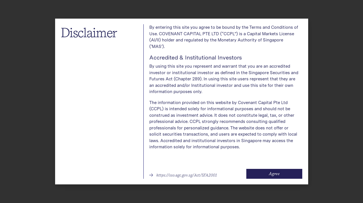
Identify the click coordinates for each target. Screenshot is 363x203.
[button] (183, 175)
